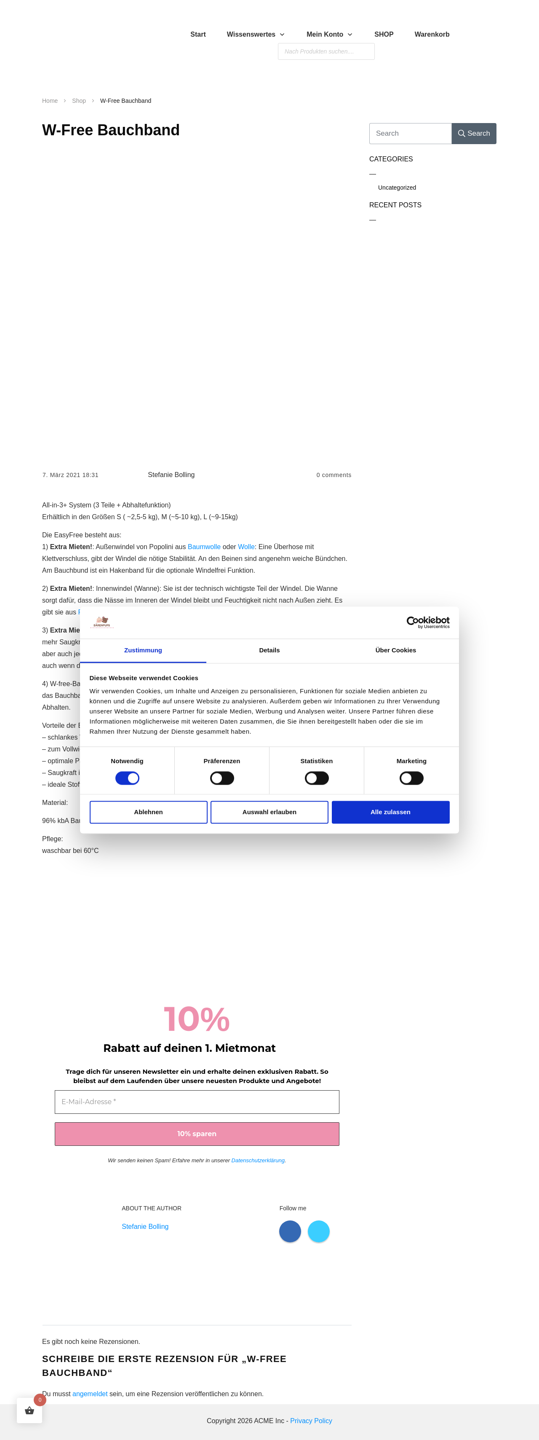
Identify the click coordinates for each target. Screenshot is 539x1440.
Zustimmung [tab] (143, 650)
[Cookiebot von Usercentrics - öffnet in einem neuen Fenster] (413, 622)
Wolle (246, 546)
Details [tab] (269, 650)
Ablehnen (148, 812)
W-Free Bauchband (111, 130)
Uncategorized (397, 187)
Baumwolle (204, 546)
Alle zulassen (391, 812)
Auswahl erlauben (269, 812)
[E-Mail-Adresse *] (197, 1102)
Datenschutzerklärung (258, 1160)
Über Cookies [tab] (396, 650)
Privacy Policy (311, 1420)
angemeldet (90, 1393)
